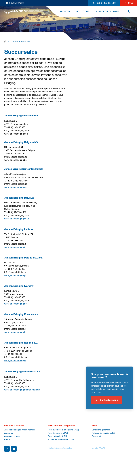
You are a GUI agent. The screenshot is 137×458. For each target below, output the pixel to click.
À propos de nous (107, 11)
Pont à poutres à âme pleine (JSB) (63, 429)
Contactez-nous (106, 406)
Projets (65, 11)
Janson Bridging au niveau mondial (19, 429)
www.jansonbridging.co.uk (16, 218)
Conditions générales (101, 429)
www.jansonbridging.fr (15, 332)
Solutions (83, 11)
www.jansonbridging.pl (15, 275)
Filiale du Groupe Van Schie (60, 447)
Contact (8, 439)
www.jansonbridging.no (15, 303)
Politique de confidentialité (103, 432)
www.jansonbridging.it (14, 247)
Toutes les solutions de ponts (61, 439)
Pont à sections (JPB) (58, 432)
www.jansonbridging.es (15, 360)
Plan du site (97, 436)
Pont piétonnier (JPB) (57, 436)
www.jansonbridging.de (15, 187)
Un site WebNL (98, 447)
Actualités (8, 432)
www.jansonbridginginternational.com (22, 389)
